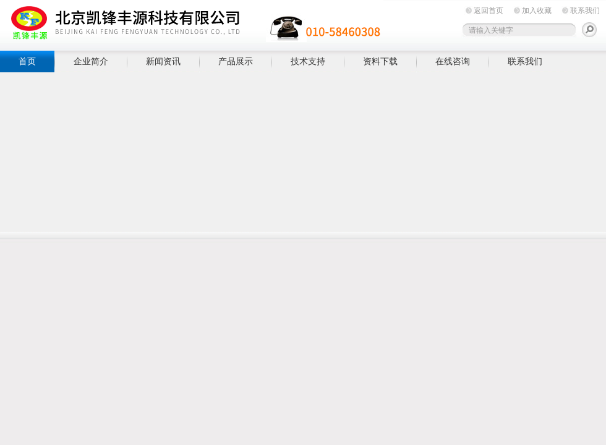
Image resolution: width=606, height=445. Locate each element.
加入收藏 (537, 10)
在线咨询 (452, 61)
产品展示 (235, 61)
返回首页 (488, 10)
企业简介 (91, 61)
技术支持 (308, 61)
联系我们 (585, 10)
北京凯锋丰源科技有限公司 (191, 23)
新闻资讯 (163, 61)
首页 (27, 61)
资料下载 (380, 61)
